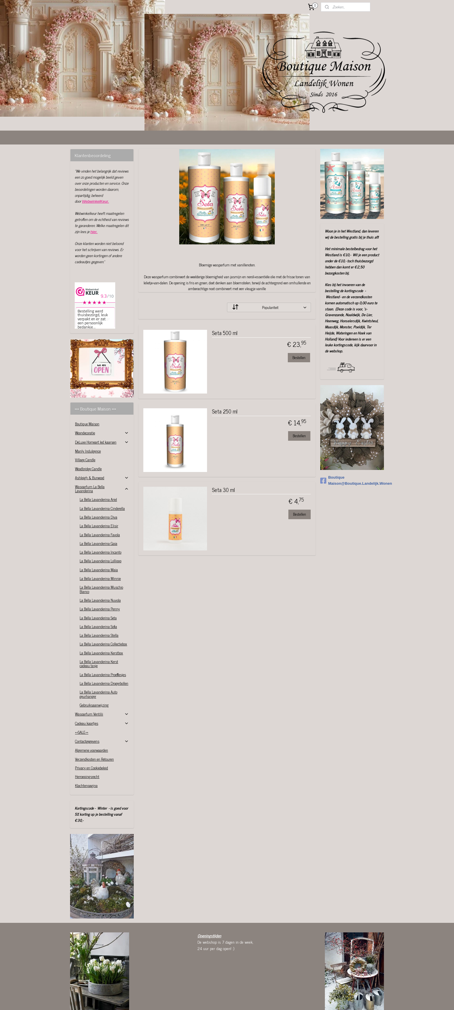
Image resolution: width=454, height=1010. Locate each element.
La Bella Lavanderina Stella (99, 600)
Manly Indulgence (88, 416)
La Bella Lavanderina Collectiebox (103, 609)
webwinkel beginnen (242, 999)
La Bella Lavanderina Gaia (98, 508)
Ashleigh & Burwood (102, 443)
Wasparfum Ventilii (102, 679)
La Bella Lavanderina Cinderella (102, 473)
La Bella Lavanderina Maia (99, 535)
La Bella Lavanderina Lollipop (100, 526)
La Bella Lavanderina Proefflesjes (103, 639)
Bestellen (298, 322)
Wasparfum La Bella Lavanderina (102, 454)
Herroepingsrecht (87, 741)
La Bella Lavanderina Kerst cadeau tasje (99, 628)
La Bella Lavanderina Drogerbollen (104, 648)
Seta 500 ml (224, 298)
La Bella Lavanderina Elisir (99, 491)
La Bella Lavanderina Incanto (100, 517)
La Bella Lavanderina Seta (98, 583)
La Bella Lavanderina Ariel (98, 464)
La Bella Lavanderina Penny (100, 574)
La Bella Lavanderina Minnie (100, 543)
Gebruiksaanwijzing (94, 670)
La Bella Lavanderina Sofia (98, 591)
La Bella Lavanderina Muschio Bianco (101, 554)
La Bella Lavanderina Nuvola (100, 565)
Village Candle (85, 425)
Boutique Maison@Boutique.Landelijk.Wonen (352, 445)
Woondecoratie (102, 398)
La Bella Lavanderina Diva (98, 482)
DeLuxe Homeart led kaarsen (102, 407)
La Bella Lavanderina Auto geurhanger (98, 659)
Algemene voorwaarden (91, 715)
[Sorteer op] (269, 272)
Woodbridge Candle (88, 434)
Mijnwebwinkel (281, 999)
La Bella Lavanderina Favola (100, 500)
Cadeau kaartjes (102, 688)
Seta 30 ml (223, 455)
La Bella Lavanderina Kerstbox (101, 618)
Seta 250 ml (224, 376)
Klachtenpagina (86, 750)
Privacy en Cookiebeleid (91, 733)
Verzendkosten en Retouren (94, 724)
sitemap (217, 999)
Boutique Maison (87, 389)
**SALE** (81, 697)
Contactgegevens (102, 706)
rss (226, 999)
